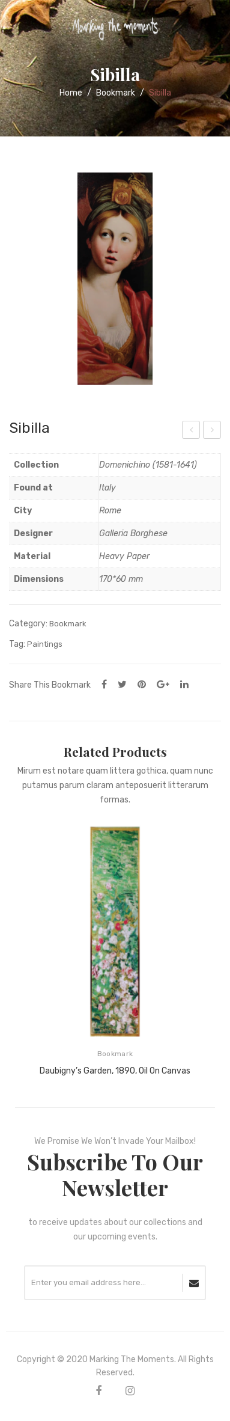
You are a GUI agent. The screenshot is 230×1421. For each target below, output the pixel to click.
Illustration (213, 431)
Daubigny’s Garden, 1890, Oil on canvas (115, 1071)
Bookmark (115, 93)
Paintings (44, 644)
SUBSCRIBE (194, 1283)
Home (70, 93)
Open (18, 26)
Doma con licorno (191, 431)
